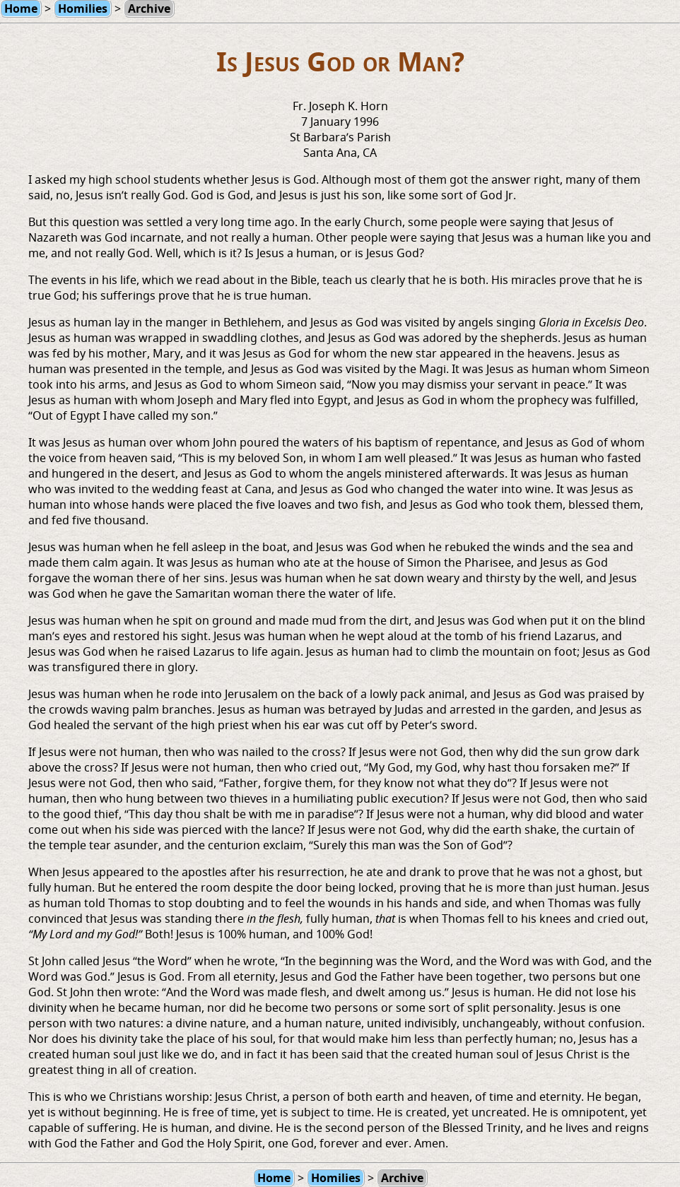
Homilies (335, 1178)
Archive (402, 1178)
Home (274, 1178)
